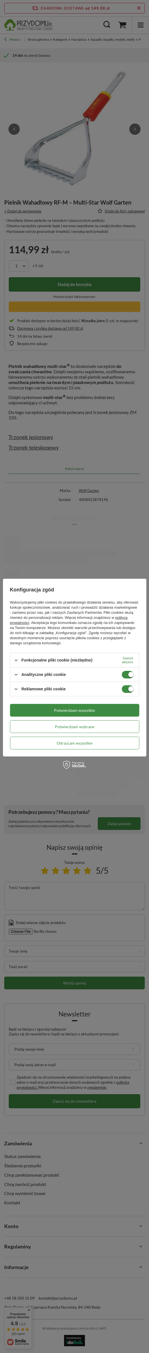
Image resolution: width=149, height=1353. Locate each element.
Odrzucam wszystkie (74, 742)
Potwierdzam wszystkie (74, 710)
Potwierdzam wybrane (74, 726)
